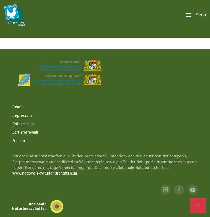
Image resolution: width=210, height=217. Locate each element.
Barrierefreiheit (25, 133)
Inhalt (17, 107)
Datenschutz (23, 124)
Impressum (22, 116)
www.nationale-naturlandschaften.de (44, 174)
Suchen (18, 141)
